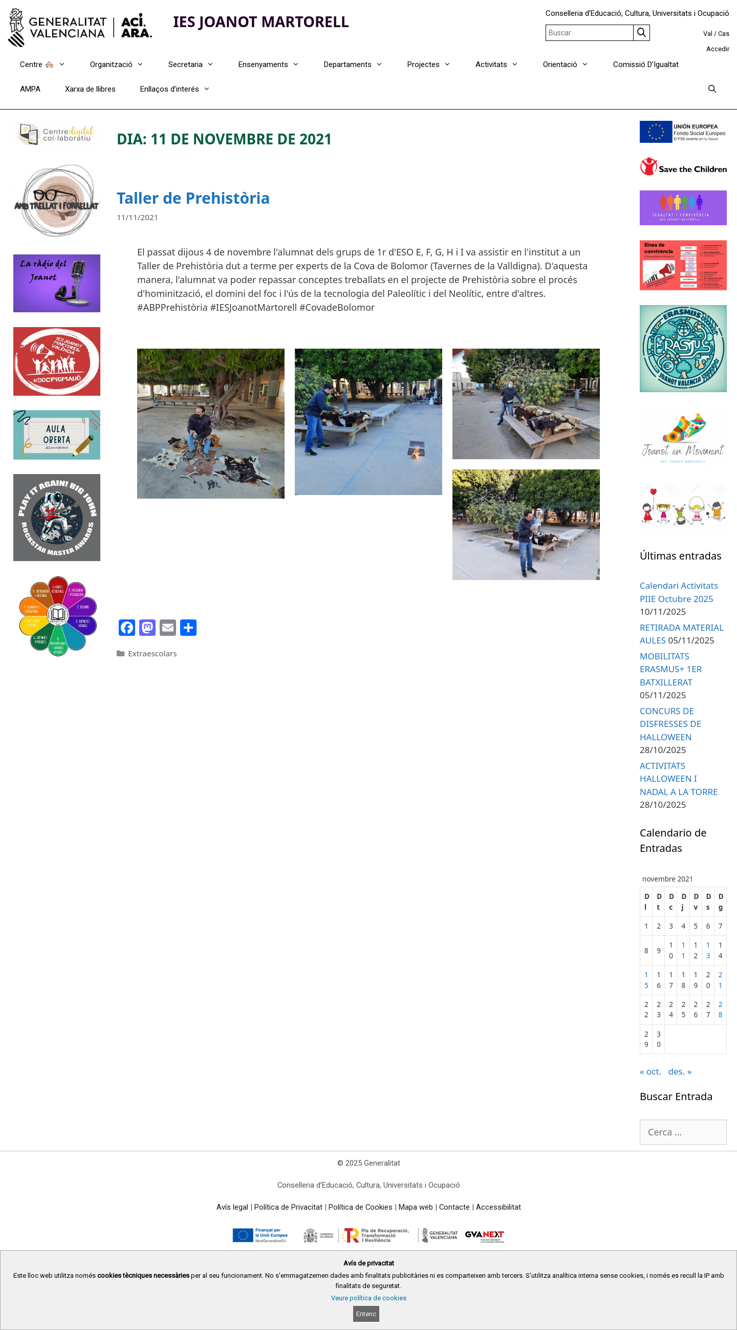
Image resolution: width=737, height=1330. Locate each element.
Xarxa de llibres (90, 89)
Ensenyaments (275, 64)
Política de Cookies (361, 1207)
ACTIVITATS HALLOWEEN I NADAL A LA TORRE (679, 779)
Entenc (366, 1314)
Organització (123, 64)
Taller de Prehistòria (193, 197)
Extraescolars (152, 653)
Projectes (435, 64)
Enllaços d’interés (181, 89)
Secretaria (197, 64)
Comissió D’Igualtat (646, 64)
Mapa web (416, 1207)
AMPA (30, 89)
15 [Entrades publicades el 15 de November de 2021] (646, 980)
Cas (723, 33)
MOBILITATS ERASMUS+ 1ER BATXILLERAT (671, 669)
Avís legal (232, 1207)
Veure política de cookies (368, 1298)
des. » (679, 1071)
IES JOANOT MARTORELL (261, 21)
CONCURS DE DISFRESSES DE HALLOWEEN (670, 724)
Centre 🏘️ (49, 64)
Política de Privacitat (288, 1207)
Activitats (503, 64)
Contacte (454, 1207)
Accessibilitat (498, 1207)
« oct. (650, 1071)
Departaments (359, 64)
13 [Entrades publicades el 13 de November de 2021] (708, 950)
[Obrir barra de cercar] (712, 89)
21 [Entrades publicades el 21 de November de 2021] (721, 980)
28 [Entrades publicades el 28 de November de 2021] (721, 1009)
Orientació (572, 64)
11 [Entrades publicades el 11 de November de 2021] (683, 950)
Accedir (717, 49)
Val (707, 33)
